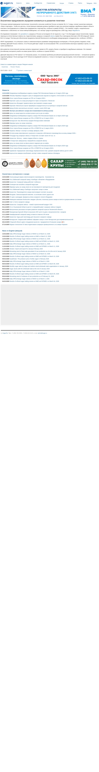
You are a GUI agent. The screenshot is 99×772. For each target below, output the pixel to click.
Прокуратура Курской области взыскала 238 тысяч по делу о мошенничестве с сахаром (38, 212)
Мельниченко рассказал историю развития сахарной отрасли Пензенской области (36, 209)
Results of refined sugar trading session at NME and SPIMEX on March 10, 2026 (34, 256)
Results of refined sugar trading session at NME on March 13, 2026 (30, 236)
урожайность (25, 34)
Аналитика (5, 67)
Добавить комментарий (25, 70)
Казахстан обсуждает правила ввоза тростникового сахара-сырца (31, 103)
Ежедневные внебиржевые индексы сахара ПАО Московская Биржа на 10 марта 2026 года (39, 145)
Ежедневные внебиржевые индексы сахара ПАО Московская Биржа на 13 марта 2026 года (39, 93)
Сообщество (40, 3)
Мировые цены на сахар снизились (21, 123)
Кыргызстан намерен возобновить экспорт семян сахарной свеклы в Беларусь (35, 153)
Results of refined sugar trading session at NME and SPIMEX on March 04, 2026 (34, 281)
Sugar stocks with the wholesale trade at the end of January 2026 (30, 269)
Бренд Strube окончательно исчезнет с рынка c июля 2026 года (30, 108)
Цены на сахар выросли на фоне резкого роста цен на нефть (29, 113)
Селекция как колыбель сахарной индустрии (24, 184)
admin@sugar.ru (42, 333)
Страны (73, 3)
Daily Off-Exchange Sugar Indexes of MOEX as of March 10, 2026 (30, 254)
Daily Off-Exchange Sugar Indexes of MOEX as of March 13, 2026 (30, 234)
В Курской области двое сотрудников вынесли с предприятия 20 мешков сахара (35, 222)
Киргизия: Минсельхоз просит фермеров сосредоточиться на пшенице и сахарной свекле (38, 105)
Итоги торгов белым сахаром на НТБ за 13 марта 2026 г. (28, 98)
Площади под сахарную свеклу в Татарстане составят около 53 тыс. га (32, 135)
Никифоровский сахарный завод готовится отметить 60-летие (29, 214)
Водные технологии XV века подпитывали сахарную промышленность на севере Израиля (38, 224)
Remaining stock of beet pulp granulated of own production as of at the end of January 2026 (38, 251)
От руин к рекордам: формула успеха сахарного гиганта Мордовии (31, 197)
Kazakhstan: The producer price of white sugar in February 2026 (29, 259)
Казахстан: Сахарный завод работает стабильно (25, 182)
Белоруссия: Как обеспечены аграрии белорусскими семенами (30, 120)
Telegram (89, 3)
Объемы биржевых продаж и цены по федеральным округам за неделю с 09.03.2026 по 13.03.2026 (41, 95)
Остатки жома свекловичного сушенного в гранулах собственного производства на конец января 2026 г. (43, 133)
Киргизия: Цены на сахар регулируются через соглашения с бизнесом (32, 101)
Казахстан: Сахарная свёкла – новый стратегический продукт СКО (31, 204)
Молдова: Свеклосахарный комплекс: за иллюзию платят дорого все (32, 194)
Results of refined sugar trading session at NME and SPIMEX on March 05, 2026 (34, 274)
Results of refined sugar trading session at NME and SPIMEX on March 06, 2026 (34, 264)
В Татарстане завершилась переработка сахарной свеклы (28, 141)
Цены (29, 3)
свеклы (52, 36)
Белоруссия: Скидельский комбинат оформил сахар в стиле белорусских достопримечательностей (41, 219)
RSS (95, 3)
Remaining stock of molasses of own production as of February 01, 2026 (32, 276)
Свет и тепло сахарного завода (20, 202)
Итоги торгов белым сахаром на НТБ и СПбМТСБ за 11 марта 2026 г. (32, 128)
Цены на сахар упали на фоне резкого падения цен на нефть (29, 143)
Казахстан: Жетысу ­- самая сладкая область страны (26, 138)
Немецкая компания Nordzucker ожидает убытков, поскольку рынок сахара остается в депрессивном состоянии (45, 199)
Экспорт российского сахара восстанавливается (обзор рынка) (31, 111)
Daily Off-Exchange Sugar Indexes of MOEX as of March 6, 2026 (29, 261)
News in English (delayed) (12, 231)
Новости (20, 3)
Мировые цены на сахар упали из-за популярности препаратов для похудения (35, 187)
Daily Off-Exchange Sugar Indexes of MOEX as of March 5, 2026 (29, 271)
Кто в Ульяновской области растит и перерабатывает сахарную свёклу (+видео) (35, 207)
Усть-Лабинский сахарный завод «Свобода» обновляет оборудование (32, 179)
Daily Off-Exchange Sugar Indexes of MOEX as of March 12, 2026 (30, 239)
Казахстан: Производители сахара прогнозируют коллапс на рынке (31, 192)
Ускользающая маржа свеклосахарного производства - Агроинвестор (32, 177)
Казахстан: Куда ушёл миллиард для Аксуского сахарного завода (30, 217)
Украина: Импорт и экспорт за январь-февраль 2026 (26, 130)
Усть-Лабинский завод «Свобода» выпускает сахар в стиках (29, 189)
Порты (82, 3)
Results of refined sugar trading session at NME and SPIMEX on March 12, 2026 (34, 241)
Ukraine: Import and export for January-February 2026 (26, 249)
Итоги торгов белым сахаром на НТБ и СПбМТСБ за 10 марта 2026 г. (32, 148)
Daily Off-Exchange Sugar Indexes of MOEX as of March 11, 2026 (30, 244)
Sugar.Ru (5, 333)
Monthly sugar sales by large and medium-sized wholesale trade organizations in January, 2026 (39, 266)
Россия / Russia (15, 67)
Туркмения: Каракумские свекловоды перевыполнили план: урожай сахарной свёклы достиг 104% (41, 151)
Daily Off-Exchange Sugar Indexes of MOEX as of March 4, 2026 (29, 279)
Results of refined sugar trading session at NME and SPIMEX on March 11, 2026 (34, 246)
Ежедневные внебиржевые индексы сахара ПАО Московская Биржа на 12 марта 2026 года (39, 116)
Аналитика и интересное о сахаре (15, 174)
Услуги (62, 3)
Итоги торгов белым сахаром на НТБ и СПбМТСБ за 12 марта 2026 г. (32, 118)
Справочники (53, 3)
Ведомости (76, 30)
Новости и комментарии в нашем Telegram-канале (16, 64)
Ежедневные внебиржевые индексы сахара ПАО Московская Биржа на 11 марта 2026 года (39, 126)
